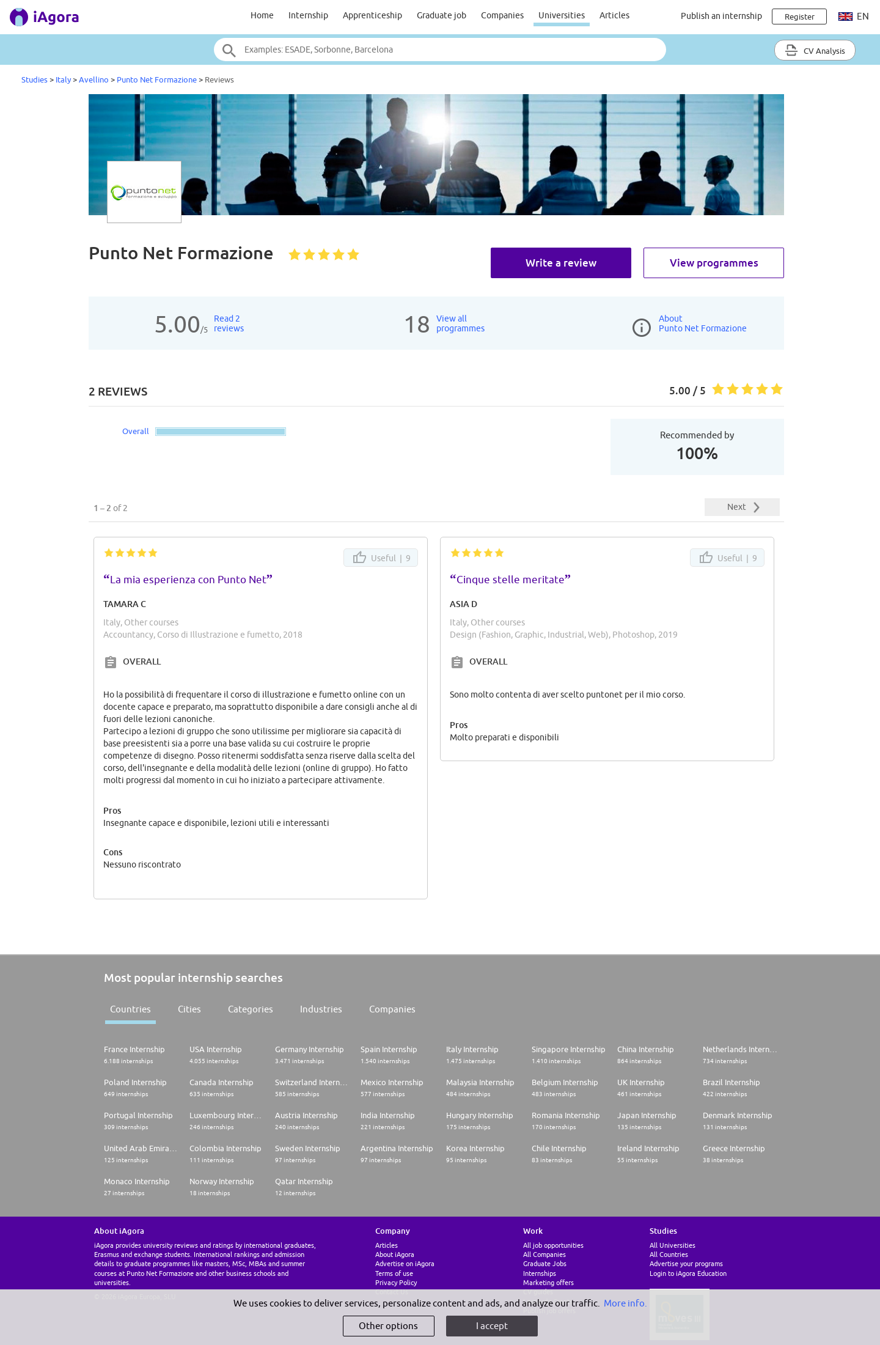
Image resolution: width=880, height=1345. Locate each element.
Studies (34, 79)
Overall (135, 431)
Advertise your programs (686, 1263)
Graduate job (441, 15)
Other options (388, 1326)
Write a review (561, 262)
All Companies (544, 1254)
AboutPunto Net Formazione (703, 323)
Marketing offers (548, 1282)
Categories (250, 1009)
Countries (130, 1009)
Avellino (94, 79)
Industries (321, 1009)
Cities (189, 1009)
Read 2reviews (229, 323)
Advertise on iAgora (405, 1263)
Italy (63, 79)
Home (262, 15)
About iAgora (394, 1254)
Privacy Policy (396, 1282)
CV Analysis (815, 50)
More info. (625, 1303)
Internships (539, 1273)
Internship (308, 15)
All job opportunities (553, 1245)
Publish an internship (721, 16)
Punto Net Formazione (157, 79)
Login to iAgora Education (688, 1273)
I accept (492, 1326)
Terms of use (394, 1273)
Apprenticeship (372, 15)
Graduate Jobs (544, 1263)
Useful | (381, 557)
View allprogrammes (460, 323)
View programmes (714, 262)
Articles (614, 15)
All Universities (672, 1245)
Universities (561, 15)
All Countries (669, 1254)
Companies (502, 15)
